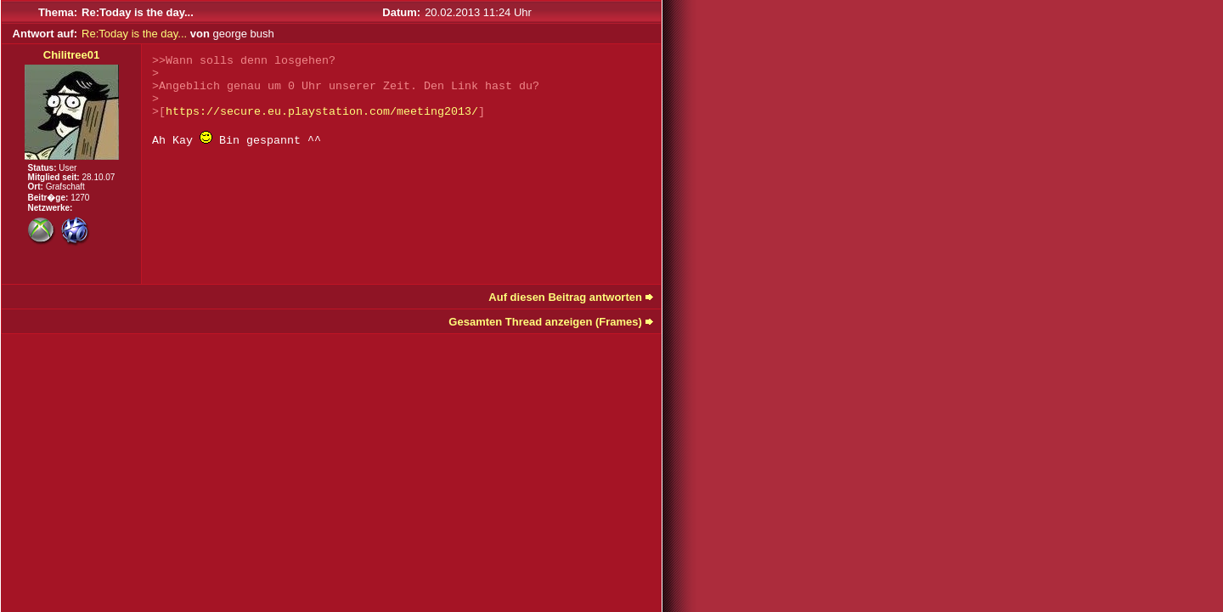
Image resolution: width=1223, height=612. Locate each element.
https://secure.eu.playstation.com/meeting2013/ (322, 111)
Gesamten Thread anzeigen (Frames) (545, 321)
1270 (79, 197)
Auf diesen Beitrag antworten (565, 297)
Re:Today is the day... (134, 33)
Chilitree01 (71, 54)
